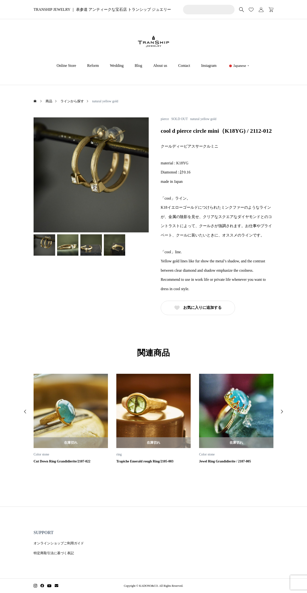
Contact (184, 65)
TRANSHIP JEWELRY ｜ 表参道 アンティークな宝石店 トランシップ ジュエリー (102, 9)
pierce (165, 119)
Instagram (209, 65)
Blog (138, 65)
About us (160, 65)
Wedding (117, 65)
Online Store (66, 65)
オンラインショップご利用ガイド (59, 543)
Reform (93, 65)
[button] (25, 412)
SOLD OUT (179, 119)
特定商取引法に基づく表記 (54, 553)
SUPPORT (43, 532)
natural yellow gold (203, 119)
